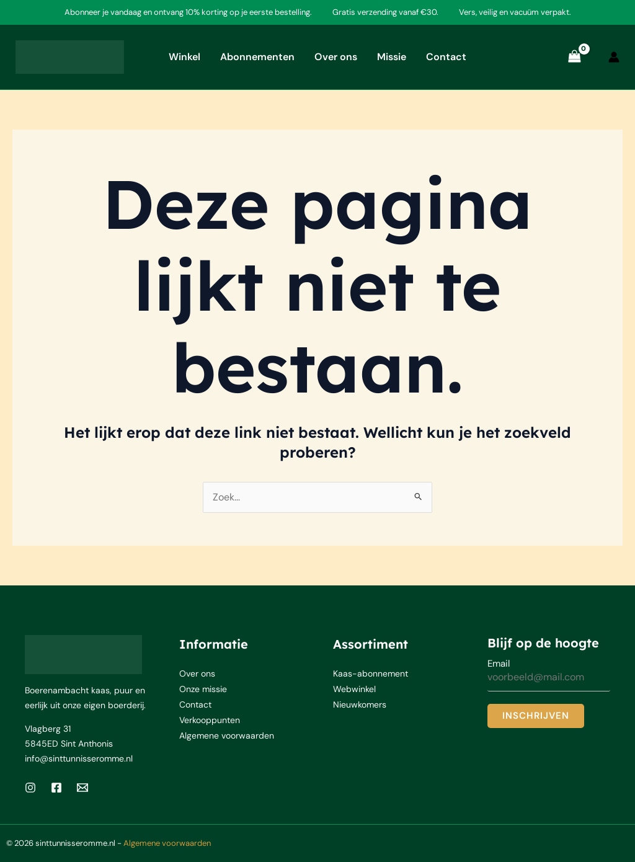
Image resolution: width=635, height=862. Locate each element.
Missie (391, 56)
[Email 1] (82, 787)
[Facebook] (56, 787)
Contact (446, 56)
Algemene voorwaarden (226, 733)
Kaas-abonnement (370, 673)
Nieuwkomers (359, 703)
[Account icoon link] (613, 57)
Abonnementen (257, 56)
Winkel (184, 56)
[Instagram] (30, 787)
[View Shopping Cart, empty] (574, 56)
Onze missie (203, 688)
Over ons (335, 56)
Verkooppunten (209, 718)
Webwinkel (354, 688)
